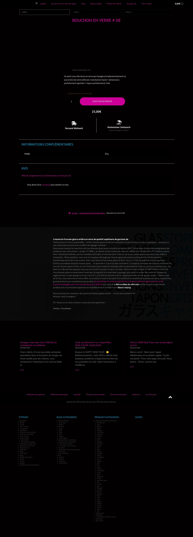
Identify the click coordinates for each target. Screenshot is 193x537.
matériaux (99, 515)
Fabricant (61, 427)
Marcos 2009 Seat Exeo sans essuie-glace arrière (151, 344)
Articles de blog (63, 421)
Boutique (23, 421)
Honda (99, 452)
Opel (60, 432)
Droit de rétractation (118, 394)
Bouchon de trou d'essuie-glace (69, 450)
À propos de (131, 3)
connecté (46, 184)
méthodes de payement (35, 394)
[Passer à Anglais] (93, 70)
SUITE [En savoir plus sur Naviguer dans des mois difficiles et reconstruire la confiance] (22, 370)
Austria (61, 457)
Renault (99, 494)
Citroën (99, 436)
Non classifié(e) (63, 453)
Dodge (99, 446)
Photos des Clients (114, 3)
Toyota (99, 507)
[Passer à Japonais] (104, 70)
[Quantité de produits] (72, 101)
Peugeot (100, 488)
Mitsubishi (99, 519)
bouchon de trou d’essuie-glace (63, 3)
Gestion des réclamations (67, 442)
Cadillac (99, 430)
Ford (60, 430)
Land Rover (100, 471)
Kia (98, 465)
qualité (43, 3)
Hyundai (99, 453)
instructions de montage (67, 446)
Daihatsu (100, 444)
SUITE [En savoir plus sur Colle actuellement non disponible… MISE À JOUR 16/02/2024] (77, 370)
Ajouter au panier (102, 101)
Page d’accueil (24, 448)
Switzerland (63, 463)
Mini (98, 482)
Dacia (99, 440)
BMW (98, 429)
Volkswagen (63, 438)
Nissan (99, 484)
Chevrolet (100, 432)
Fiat (98, 448)
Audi (60, 429)
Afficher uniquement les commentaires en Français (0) (46, 175)
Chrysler (100, 434)
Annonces (62, 423)
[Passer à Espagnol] (108, 70)
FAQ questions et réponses (67, 440)
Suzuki (99, 505)
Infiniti (99, 455)
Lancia (99, 469)
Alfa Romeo (101, 423)
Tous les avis (24, 436)
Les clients (61, 448)
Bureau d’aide (95, 3)
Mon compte (146, 3)
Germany (62, 461)
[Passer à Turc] (115, 70)
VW (98, 511)
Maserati (100, 477)
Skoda (61, 436)
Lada (98, 467)
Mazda (99, 478)
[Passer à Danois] (119, 70)
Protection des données (95, 394)
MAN (98, 475)
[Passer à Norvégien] (112, 70)
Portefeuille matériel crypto (106, 517)
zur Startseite (151, 394)
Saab (98, 498)
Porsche (99, 490)
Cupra (99, 438)
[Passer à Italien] (100, 70)
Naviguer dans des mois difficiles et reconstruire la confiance (38, 344)
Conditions (136, 394)
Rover (99, 496)
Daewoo (99, 442)
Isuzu (98, 459)
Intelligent (100, 457)
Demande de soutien (28, 442)
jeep (98, 463)
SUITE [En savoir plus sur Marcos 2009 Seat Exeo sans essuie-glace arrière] (132, 367)
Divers (61, 425)
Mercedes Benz (102, 480)
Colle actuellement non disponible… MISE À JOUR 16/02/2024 (93, 344)
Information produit (65, 444)
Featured (62, 452)
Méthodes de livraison (59, 394)
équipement (100, 513)
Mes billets (24, 440)
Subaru (99, 503)
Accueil (74, 213)
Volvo (99, 509)
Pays (59, 455)
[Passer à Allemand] (97, 70)
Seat (60, 434)
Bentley (99, 427)
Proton (99, 492)
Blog (83, 3)
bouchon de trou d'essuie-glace (92, 213)
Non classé (99, 521)
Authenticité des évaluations (29, 465)
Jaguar (99, 461)
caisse (22, 425)
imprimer (77, 394)
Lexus (99, 473)
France (61, 459)
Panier (22, 423)
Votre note (23, 453)
